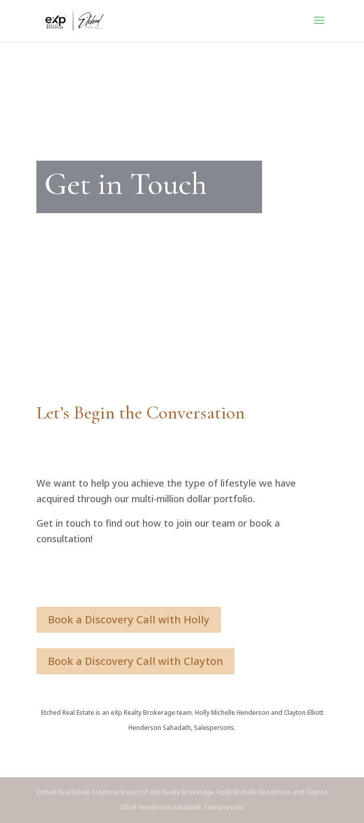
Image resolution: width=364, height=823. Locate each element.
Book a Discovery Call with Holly (129, 619)
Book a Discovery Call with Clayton (135, 661)
